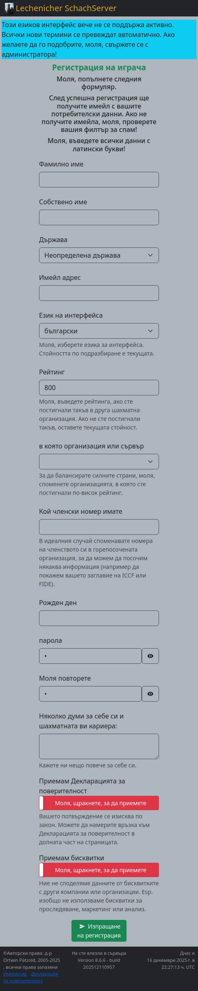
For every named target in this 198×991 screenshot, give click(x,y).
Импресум (15, 973)
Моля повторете (65, 678)
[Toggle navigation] (181, 8)
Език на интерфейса (71, 315)
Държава (53, 239)
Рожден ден (58, 602)
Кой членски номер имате (80, 511)
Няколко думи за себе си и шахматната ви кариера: (81, 720)
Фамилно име (61, 164)
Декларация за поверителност (30, 977)
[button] (99, 931)
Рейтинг (51, 372)
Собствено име (63, 201)
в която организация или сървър (91, 445)
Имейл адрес (60, 277)
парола (50, 640)
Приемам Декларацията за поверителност (82, 785)
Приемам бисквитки (71, 857)
